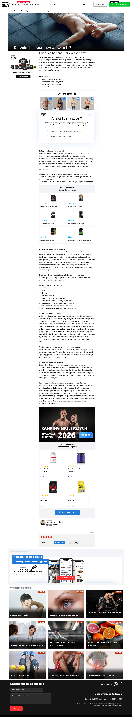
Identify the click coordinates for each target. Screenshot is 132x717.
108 (112, 706)
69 (34, 706)
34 (73, 703)
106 (107, 706)
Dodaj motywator (80, 682)
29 (63, 703)
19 (45, 703)
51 (104, 703)
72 (40, 706)
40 (84, 703)
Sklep (28, 676)
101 (94, 706)
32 (69, 703)
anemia (43, 276)
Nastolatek (54, 684)
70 (36, 706)
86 (65, 706)
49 (100, 703)
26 (58, 703)
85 (63, 706)
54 (109, 703)
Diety (28, 682)
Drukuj (74, 503)
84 (62, 706)
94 (80, 706)
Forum (77, 690)
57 (115, 703)
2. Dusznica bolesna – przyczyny (51, 82)
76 (47, 706)
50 (102, 703)
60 (120, 703)
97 (85, 706)
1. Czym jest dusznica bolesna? (50, 79)
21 (49, 703)
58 (117, 703)
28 (62, 703)
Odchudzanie (55, 682)
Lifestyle (53, 687)
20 (47, 703)
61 (19, 706)
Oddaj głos (59, 503)
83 (60, 706)
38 (80, 703)
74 (43, 706)
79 (52, 706)
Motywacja (78, 679)
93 (78, 706)
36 (76, 703)
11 (30, 703)
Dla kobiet (54, 676)
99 (89, 706)
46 (95, 703)
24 (54, 703)
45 (93, 703)
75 (45, 706)
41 (85, 703)
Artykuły (44, 4)
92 (76, 706)
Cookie (71, 698)
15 (38, 703)
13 (34, 703)
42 (87, 703)
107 (109, 706)
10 (29, 703)
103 (99, 706)
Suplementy (30, 684)
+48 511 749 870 (115, 654)
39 (82, 703)
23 (52, 703)
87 (67, 706)
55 (111, 703)
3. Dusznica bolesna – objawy (50, 84)
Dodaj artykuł (47, 698)
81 (56, 706)
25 (56, 703)
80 (54, 706)
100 (91, 706)
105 (104, 706)
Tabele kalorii (79, 684)
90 (73, 706)
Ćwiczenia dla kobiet (81, 673)
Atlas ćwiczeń (54, 4)
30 (65, 703)
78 (51, 706)
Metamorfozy (34, 4)
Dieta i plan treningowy (20, 4)
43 (89, 703)
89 (71, 706)
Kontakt (65, 698)
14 (36, 703)
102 (97, 706)
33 (71, 703)
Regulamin (57, 698)
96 (84, 706)
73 (41, 706)
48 (98, 703)
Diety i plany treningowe (34, 673)
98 (87, 706)
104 (102, 706)
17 (41, 703)
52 (106, 703)
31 (67, 703)
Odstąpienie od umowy (77, 710)
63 (23, 706)
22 (51, 703)
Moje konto (54, 679)
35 (74, 703)
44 (91, 703)
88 (69, 706)
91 (74, 706)
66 (29, 706)
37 (78, 703)
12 (32, 703)
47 (96, 703)
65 (27, 706)
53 (107, 703)
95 (82, 706)
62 (21, 706)
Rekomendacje (79, 687)
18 (43, 703)
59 (118, 703)
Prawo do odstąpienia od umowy (57, 710)
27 (60, 703)
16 (40, 703)
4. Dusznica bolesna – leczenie (50, 87)
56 (113, 703)
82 (58, 706)
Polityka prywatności (82, 698)
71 (38, 706)
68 (32, 706)
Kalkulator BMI (79, 676)
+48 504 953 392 (95, 654)
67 (30, 706)
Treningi (29, 679)
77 (49, 706)
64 (25, 706)
